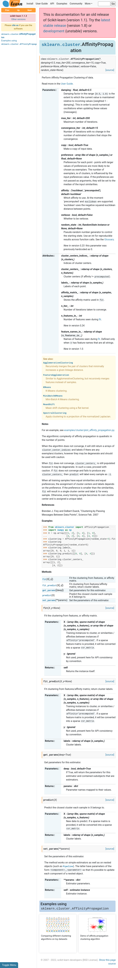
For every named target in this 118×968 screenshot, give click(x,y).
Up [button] (18, 10)
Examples (62, 3)
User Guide (42, 3)
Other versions (18, 19)
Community (76, 3)
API (52, 3)
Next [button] (30, 10)
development (53, 31)
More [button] (87, 3)
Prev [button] (7, 10)
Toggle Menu (9, 965)
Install (29, 3)
